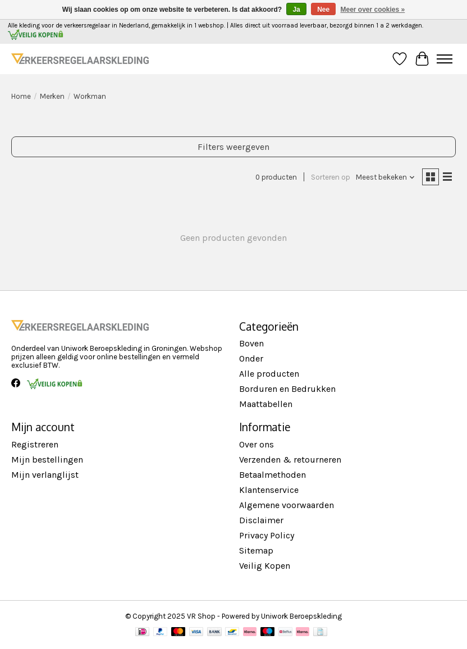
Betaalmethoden (272, 474)
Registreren (34, 444)
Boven (251, 343)
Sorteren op (330, 177)
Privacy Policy (266, 535)
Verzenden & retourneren (290, 459)
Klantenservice (269, 490)
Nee (323, 9)
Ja (296, 9)
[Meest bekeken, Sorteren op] (385, 177)
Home (21, 96)
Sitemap (256, 550)
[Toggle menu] (444, 59)
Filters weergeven (233, 146)
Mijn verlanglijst (45, 474)
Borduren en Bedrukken (287, 388)
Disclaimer (261, 520)
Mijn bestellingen (47, 459)
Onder (251, 358)
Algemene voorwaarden (286, 505)
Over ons (256, 444)
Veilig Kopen (264, 565)
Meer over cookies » (373, 9)
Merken (52, 96)
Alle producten (269, 373)
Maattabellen (265, 404)
